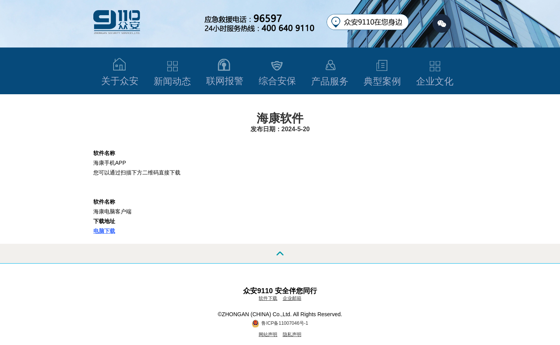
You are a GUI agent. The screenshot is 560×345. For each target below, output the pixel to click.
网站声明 (268, 334)
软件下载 (268, 298)
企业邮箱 (292, 298)
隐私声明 (292, 334)
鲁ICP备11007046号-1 (284, 323)
